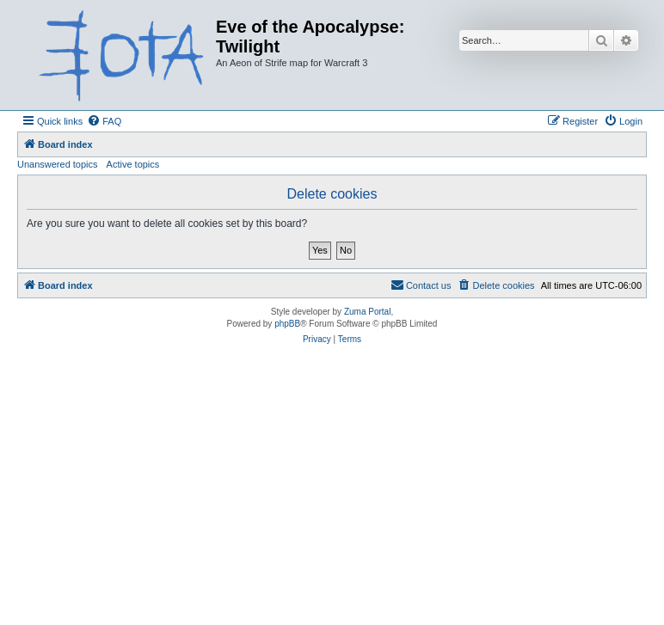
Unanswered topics (57, 164)
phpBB (287, 323)
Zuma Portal (367, 311)
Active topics (133, 164)
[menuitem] (104, 121)
